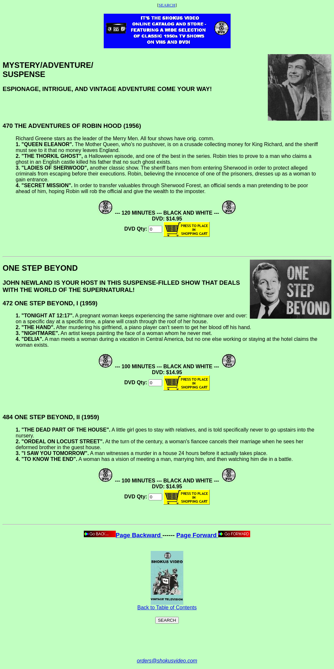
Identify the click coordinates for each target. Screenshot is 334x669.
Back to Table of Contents (167, 605)
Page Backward (123, 535)
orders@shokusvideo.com (167, 660)
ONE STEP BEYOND (40, 268)
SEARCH (167, 5)
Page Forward (213, 535)
